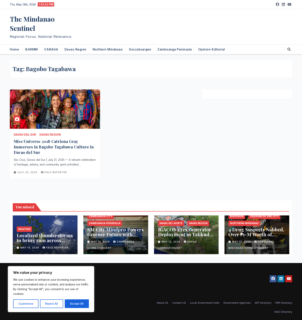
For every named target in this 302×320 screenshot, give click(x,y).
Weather (24, 229)
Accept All (77, 303)
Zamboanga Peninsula (174, 49)
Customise (25, 303)
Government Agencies (237, 302)
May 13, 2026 (100, 241)
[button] (289, 49)
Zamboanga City (100, 216)
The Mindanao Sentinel (32, 23)
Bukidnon (237, 216)
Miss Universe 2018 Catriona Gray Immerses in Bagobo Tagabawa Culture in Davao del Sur (54, 147)
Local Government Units (204, 302)
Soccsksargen (140, 49)
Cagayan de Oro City (264, 216)
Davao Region (75, 49)
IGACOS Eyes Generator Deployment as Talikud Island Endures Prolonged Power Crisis (184, 236)
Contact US (179, 302)
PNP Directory (283, 302)
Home (14, 49)
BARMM (31, 49)
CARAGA (51, 49)
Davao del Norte (171, 223)
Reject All (51, 303)
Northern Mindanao (108, 49)
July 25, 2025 (27, 172)
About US (162, 302)
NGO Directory (283, 311)
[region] (51, 289)
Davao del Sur (25, 134)
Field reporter (54, 172)
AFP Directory (263, 302)
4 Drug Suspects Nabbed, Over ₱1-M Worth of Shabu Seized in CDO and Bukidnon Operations (256, 236)
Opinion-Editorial (211, 49)
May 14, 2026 (30, 247)
